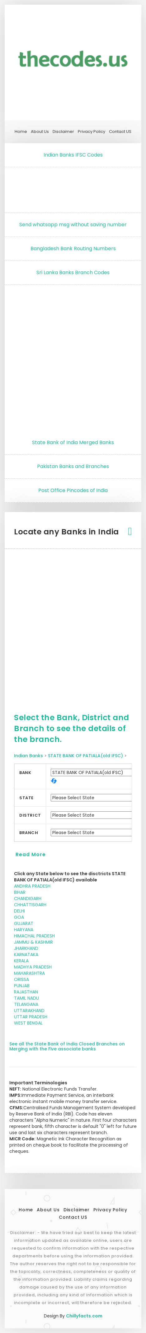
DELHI (19, 911)
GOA (19, 917)
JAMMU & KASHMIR (33, 942)
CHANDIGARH (27, 898)
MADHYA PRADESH (33, 967)
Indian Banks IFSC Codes (73, 154)
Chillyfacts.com (84, 1316)
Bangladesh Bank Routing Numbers (73, 248)
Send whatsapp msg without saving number (73, 224)
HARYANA (23, 930)
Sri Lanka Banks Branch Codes (73, 272)
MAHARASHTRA (29, 973)
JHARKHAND (26, 948)
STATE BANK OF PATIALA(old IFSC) (85, 756)
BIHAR (20, 892)
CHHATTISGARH (30, 905)
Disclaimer (63, 131)
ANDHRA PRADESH (32, 886)
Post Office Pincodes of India (73, 490)
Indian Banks (28, 756)
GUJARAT (23, 923)
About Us (40, 131)
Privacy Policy (91, 131)
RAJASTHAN (26, 992)
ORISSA (21, 979)
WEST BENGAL (28, 1023)
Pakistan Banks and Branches (73, 466)
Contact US (120, 131)
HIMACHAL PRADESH (34, 936)
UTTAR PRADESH (30, 1017)
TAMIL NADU (26, 998)
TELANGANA (26, 1004)
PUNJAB (22, 986)
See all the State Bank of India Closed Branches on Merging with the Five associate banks (67, 1046)
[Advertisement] (73, 188)
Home (21, 131)
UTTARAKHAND (29, 1010)
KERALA (21, 961)
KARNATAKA (26, 954)
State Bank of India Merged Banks (73, 442)
